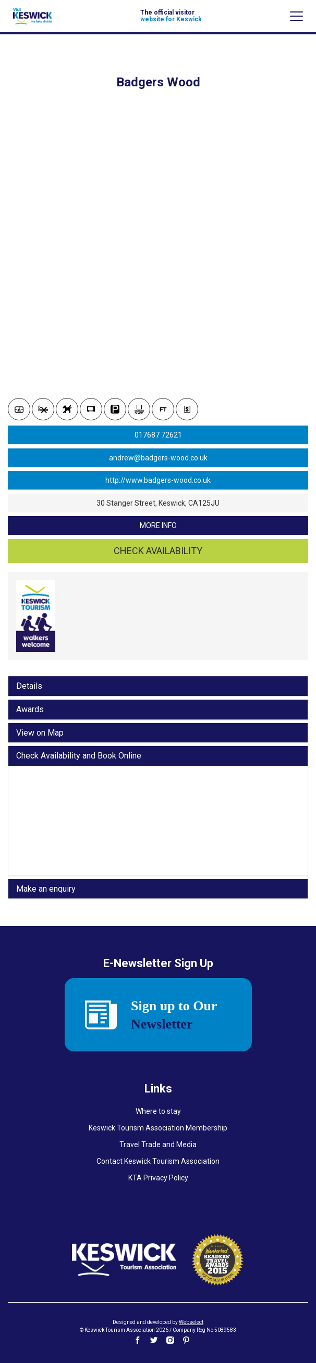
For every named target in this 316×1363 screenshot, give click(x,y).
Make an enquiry (46, 889)
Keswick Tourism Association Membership (158, 1128)
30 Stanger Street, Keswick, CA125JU (158, 503)
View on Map (40, 733)
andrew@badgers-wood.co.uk (158, 458)
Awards (30, 709)
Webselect (191, 1322)
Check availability (158, 550)
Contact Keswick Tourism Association (158, 1161)
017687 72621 (158, 435)
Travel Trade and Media (158, 1144)
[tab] (158, 686)
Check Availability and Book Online (78, 756)
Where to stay (158, 1111)
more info (158, 525)
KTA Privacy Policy (158, 1178)
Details (29, 686)
